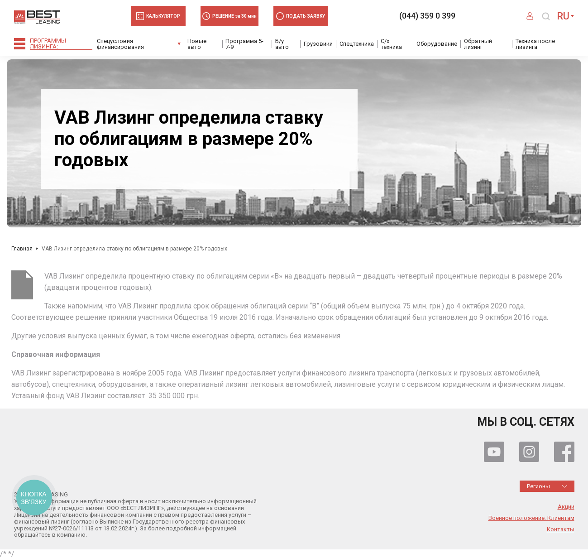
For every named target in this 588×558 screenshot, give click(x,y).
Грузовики (318, 44)
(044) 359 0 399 (427, 15)
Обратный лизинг (478, 44)
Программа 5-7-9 (244, 44)
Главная (22, 248)
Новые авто (196, 44)
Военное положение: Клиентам (531, 518)
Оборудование (436, 44)
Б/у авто (282, 44)
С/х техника (391, 44)
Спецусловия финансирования (120, 44)
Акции (566, 507)
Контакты (560, 529)
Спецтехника (356, 44)
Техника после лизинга (535, 44)
